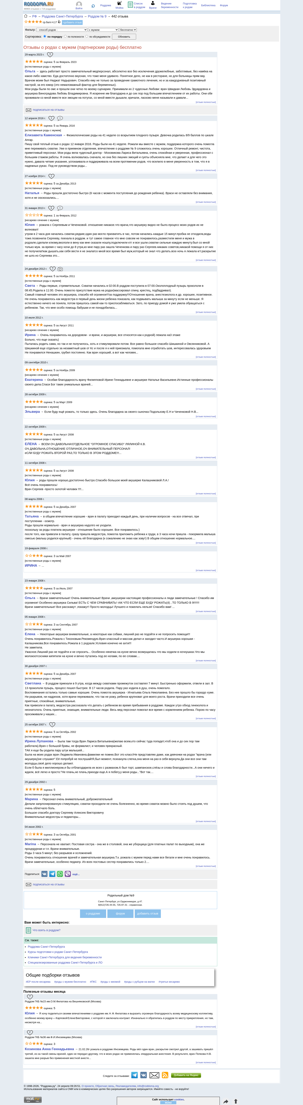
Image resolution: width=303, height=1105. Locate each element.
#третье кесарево (169, 981)
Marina (30, 844)
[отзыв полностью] (206, 102)
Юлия (30, 225)
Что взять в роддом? (43, 930)
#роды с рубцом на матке (139, 981)
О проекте (88, 1086)
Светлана (33, 683)
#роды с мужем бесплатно (70, 981)
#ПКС (93, 981)
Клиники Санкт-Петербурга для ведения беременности (65, 957)
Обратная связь (104, 1086)
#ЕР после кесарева (38, 981)
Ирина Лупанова (39, 741)
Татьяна (32, 516)
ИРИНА (31, 565)
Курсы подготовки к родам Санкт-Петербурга (58, 951)
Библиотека (208, 5)
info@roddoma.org (148, 1086)
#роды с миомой (110, 981)
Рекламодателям (126, 1086)
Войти (79, 8)
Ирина (31, 335)
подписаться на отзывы (45, 109)
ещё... (76, 874)
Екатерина (34, 380)
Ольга (30, 71)
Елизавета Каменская (43, 135)
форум (120, 913)
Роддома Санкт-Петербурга (46, 946)
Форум (224, 5)
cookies (179, 1099)
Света (30, 286)
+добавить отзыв (72, 22)
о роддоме (93, 913)
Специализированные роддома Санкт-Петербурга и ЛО (65, 962)
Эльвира (32, 412)
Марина (31, 799)
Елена (30, 634)
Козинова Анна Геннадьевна (50, 1049)
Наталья (32, 193)
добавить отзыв (147, 913)
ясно (168, 1102)
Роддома (105, 5)
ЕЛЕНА (31, 444)
